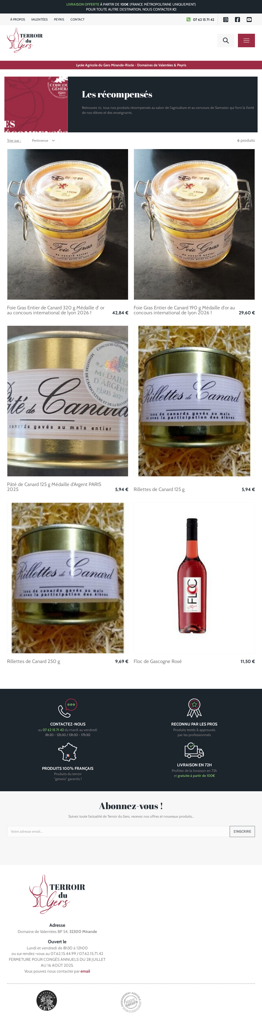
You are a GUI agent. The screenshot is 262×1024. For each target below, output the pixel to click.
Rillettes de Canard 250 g (33, 661)
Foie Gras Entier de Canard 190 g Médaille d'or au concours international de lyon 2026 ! (184, 310)
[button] (43, 140)
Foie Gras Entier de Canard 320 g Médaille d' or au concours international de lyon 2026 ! (55, 310)
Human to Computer (241, 1018)
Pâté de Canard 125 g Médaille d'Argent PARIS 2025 (54, 487)
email (85, 941)
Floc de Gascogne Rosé (158, 661)
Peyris (59, 19)
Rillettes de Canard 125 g (159, 489)
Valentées (39, 19)
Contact (77, 19)
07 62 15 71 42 (200, 19)
